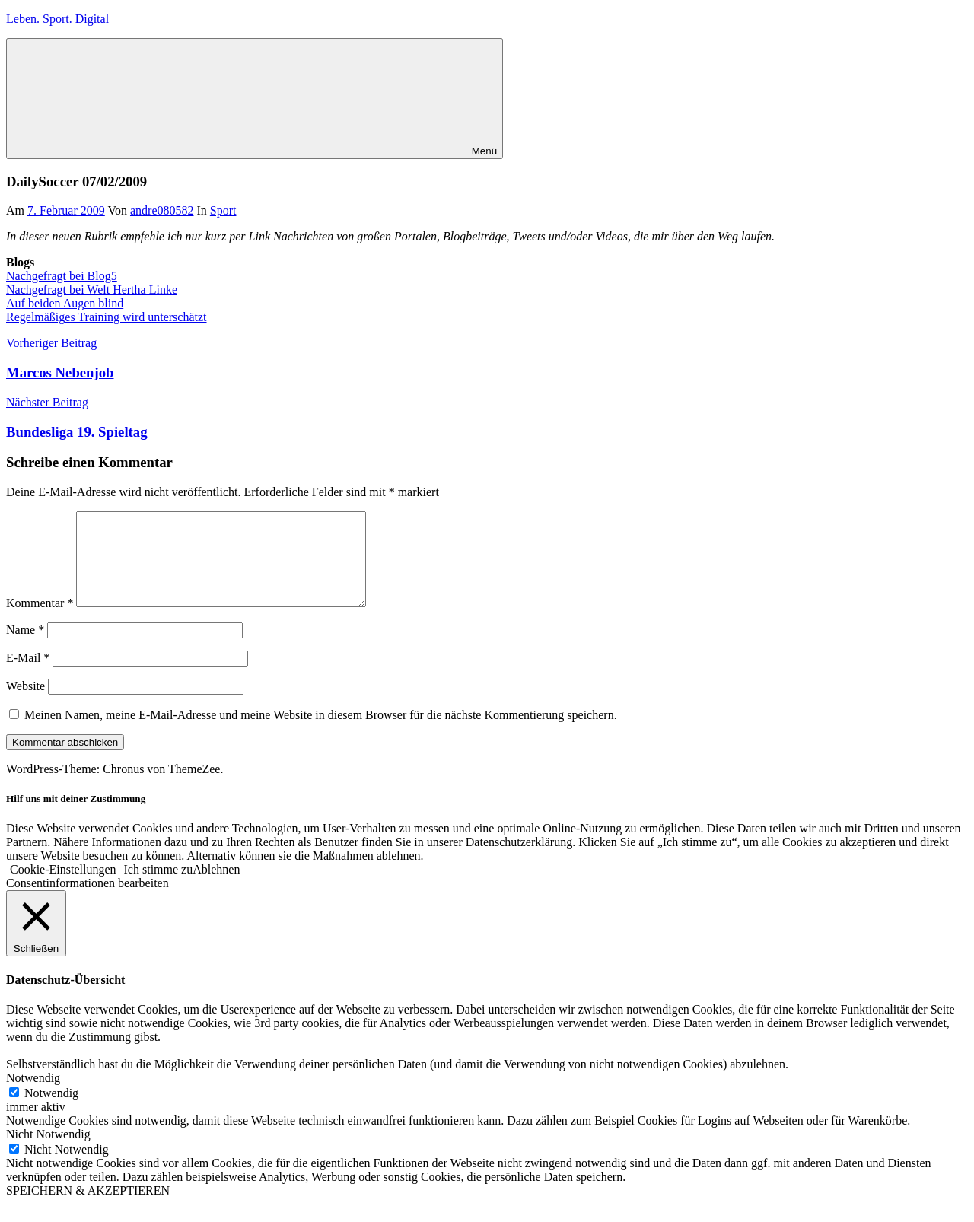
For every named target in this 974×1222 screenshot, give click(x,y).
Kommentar (39, 621)
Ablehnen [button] (216, 887)
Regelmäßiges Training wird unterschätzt (106, 316)
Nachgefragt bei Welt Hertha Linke (91, 289)
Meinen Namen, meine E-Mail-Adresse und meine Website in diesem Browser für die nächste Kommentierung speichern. (320, 733)
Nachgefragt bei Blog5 (61, 275)
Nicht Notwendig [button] (48, 1152)
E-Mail (27, 676)
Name (25, 647)
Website (25, 704)
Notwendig (51, 1111)
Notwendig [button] (33, 1096)
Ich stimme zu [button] (158, 887)
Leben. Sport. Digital (57, 18)
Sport (223, 210)
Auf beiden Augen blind (64, 303)
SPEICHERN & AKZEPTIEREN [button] (88, 1208)
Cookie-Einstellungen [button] (63, 887)
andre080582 (162, 210)
